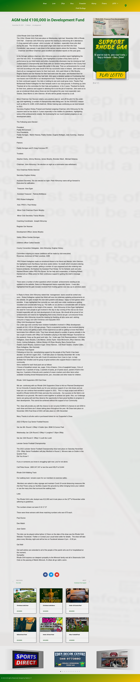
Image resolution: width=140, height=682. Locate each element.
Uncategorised (36, 25)
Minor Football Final (74, 634)
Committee (82, 3)
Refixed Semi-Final (22, 634)
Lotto (53, 3)
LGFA (115, 3)
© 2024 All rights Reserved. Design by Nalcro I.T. (16, 678)
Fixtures (104, 3)
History (93, 3)
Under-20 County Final (75, 605)
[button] (45, 574)
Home (44, 3)
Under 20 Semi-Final (48, 634)
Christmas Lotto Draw (22, 605)
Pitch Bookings (80, 8)
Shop (63, 3)
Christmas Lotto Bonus (49, 605)
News (71, 3)
